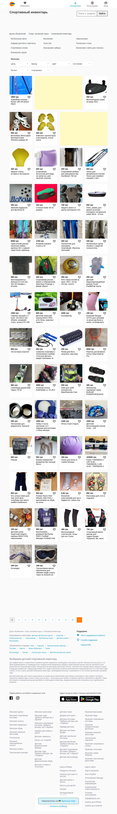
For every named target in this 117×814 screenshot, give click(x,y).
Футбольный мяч (16, 638)
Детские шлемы (63, 638)
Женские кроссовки (43, 712)
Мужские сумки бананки (91, 754)
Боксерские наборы (52, 48)
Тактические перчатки (90, 739)
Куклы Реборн (66, 767)
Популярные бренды (94, 778)
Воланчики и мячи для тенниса (89, 48)
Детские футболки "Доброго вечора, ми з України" (69, 744)
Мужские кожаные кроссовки (93, 733)
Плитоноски (15, 738)
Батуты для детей (67, 785)
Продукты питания (68, 771)
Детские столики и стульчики (43, 766)
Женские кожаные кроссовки (17, 733)
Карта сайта (90, 767)
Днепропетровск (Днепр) (56, 646)
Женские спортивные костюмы (19, 716)
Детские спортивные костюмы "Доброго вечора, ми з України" (69, 751)
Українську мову (68, 801)
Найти (102, 13)
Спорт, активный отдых (38, 34)
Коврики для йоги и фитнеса (23, 43)
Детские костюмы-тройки (68, 731)
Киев (32, 646)
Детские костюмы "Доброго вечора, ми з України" (69, 721)
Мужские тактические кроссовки (94, 760)
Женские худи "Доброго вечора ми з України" (44, 717)
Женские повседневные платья (16, 743)
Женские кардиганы (18, 725)
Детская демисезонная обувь (44, 760)
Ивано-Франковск (35, 648)
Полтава (13, 648)
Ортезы (25, 652)
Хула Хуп (47, 43)
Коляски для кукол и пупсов (69, 775)
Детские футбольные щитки (42, 635)
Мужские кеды (91, 715)
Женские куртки (16, 712)
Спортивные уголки (19, 48)
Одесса (22, 648)
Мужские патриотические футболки (92, 727)
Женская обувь (16, 728)
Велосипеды (14, 652)
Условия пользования (90, 794)
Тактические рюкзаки (19, 752)
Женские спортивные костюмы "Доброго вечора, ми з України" (44, 725)
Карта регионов (92, 771)
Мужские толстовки (93, 749)
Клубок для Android (93, 806)
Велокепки (48, 39)
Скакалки (59, 635)
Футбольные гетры (46, 638)
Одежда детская (67, 727)
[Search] (92, 13)
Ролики (63, 789)
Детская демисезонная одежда (41, 746)
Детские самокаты (43, 736)
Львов (47, 648)
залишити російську (58, 806)
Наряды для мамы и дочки (43, 732)
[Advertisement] (58, 24)
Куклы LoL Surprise (43, 740)
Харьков (40, 646)
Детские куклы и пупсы (67, 781)
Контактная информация (90, 782)
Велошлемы (14, 641)
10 (73, 620)
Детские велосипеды (69, 757)
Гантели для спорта (39, 652)
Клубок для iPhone (93, 802)
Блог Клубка (90, 774)
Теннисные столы (83, 43)
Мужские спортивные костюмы (94, 720)
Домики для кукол (67, 715)
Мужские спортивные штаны (94, 745)
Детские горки (66, 712)
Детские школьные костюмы (68, 737)
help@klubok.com (92, 798)
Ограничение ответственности (92, 788)
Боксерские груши (19, 52)
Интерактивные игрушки (66, 794)
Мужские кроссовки (93, 712)
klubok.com (12, 4)
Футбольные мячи (19, 39)
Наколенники (82, 39)
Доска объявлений (18, 34)
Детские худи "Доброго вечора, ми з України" (44, 753)
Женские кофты (16, 749)
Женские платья (17, 721)
